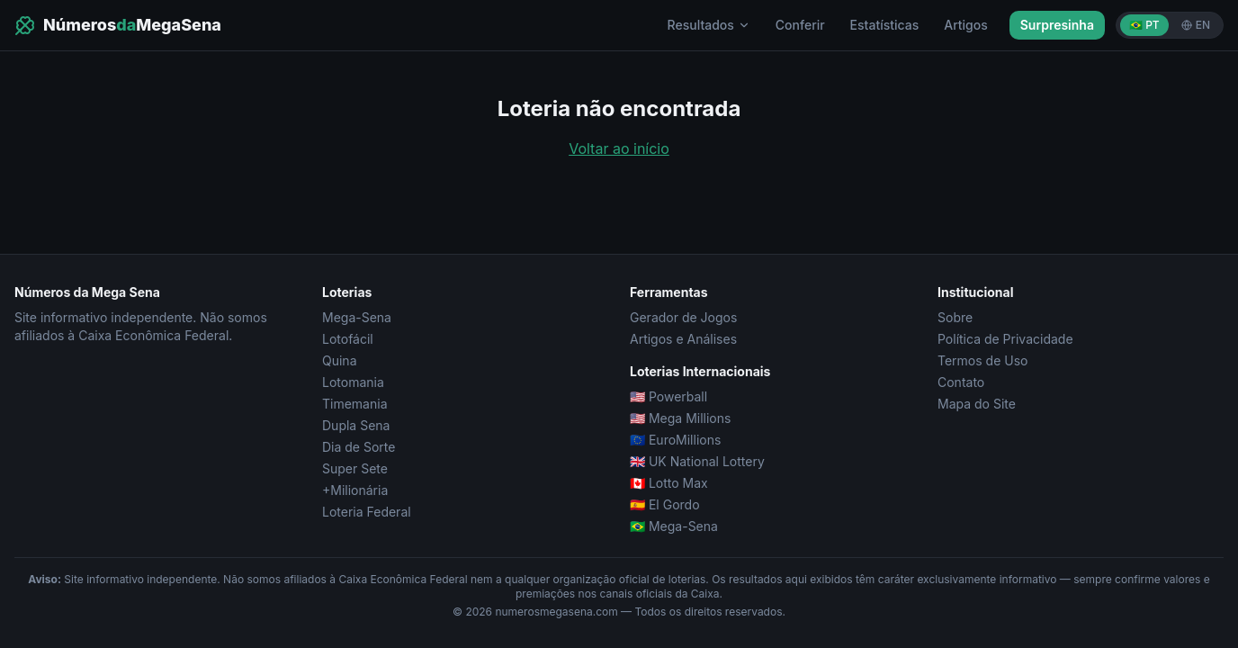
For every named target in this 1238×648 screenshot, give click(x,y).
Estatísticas (885, 24)
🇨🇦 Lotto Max (669, 482)
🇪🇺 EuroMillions (675, 439)
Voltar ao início (619, 149)
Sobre (955, 317)
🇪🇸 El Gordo (665, 504)
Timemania (355, 403)
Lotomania (353, 382)
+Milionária (355, 490)
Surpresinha (1057, 24)
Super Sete (355, 468)
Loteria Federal (366, 511)
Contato (960, 382)
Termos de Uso (982, 360)
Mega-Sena (356, 317)
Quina (339, 360)
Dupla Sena (356, 425)
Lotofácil (347, 338)
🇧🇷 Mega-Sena (674, 526)
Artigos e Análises (683, 338)
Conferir (800, 24)
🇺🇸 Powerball (668, 396)
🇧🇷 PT (1144, 25)
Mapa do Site (976, 403)
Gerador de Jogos (683, 317)
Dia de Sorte (358, 446)
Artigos (966, 24)
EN (1195, 25)
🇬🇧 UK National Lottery (697, 461)
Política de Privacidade (1005, 338)
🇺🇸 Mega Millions (680, 418)
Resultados (709, 24)
